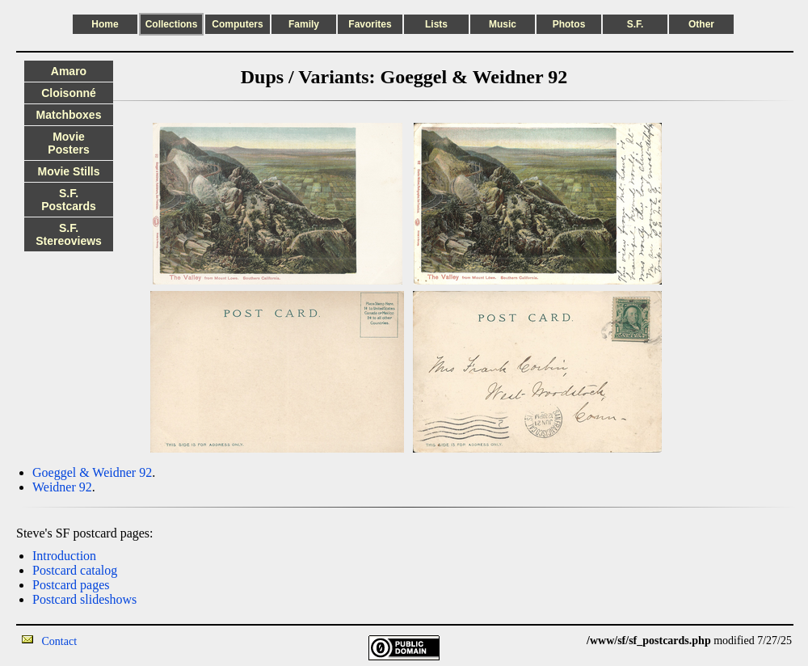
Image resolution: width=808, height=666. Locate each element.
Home (104, 24)
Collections (171, 24)
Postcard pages (71, 585)
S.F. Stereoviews (69, 234)
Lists (436, 24)
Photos (569, 24)
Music (502, 24)
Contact (60, 641)
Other (701, 24)
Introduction (64, 556)
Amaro (68, 71)
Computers (237, 24)
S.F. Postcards (68, 200)
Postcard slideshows (84, 599)
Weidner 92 (62, 487)
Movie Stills (68, 171)
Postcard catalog (74, 570)
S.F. (635, 24)
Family (303, 24)
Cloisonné (68, 92)
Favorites (369, 24)
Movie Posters (68, 143)
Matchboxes (69, 114)
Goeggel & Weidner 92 (92, 472)
